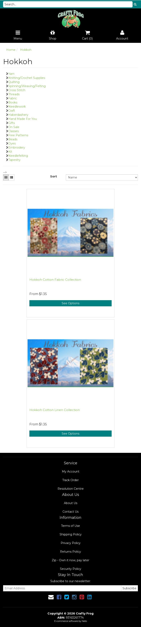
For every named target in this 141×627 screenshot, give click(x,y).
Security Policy (70, 569)
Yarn (11, 74)
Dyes (12, 143)
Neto (84, 621)
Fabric (12, 98)
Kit (10, 151)
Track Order (70, 480)
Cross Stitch (16, 90)
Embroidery (16, 147)
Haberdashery (18, 115)
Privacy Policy (71, 543)
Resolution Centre (71, 489)
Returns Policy (70, 551)
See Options (70, 303)
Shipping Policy (71, 534)
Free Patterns (18, 135)
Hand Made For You (22, 119)
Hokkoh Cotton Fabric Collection (55, 280)
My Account (70, 471)
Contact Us (70, 511)
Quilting (14, 82)
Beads (12, 139)
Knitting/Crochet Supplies (26, 78)
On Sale (13, 127)
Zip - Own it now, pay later (70, 560)
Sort (53, 176)
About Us (70, 503)
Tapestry (14, 160)
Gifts (11, 123)
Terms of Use (70, 526)
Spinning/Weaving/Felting (27, 86)
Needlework (17, 106)
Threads (14, 94)
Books (12, 102)
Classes (13, 131)
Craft (11, 110)
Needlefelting (18, 156)
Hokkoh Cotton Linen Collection (54, 410)
